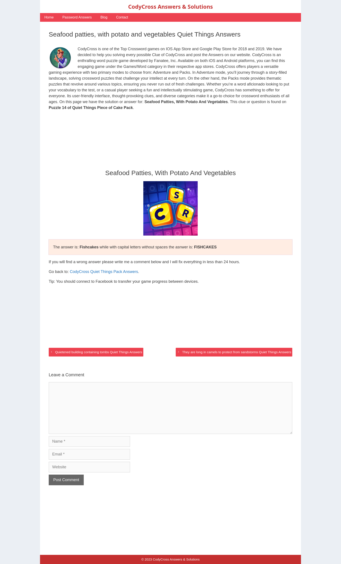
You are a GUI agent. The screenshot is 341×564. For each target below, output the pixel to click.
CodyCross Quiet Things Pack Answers (104, 271)
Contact (122, 17)
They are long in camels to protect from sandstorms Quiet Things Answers (236, 352)
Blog (103, 17)
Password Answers (77, 17)
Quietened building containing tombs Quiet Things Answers (98, 352)
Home (49, 17)
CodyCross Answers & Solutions (170, 6)
